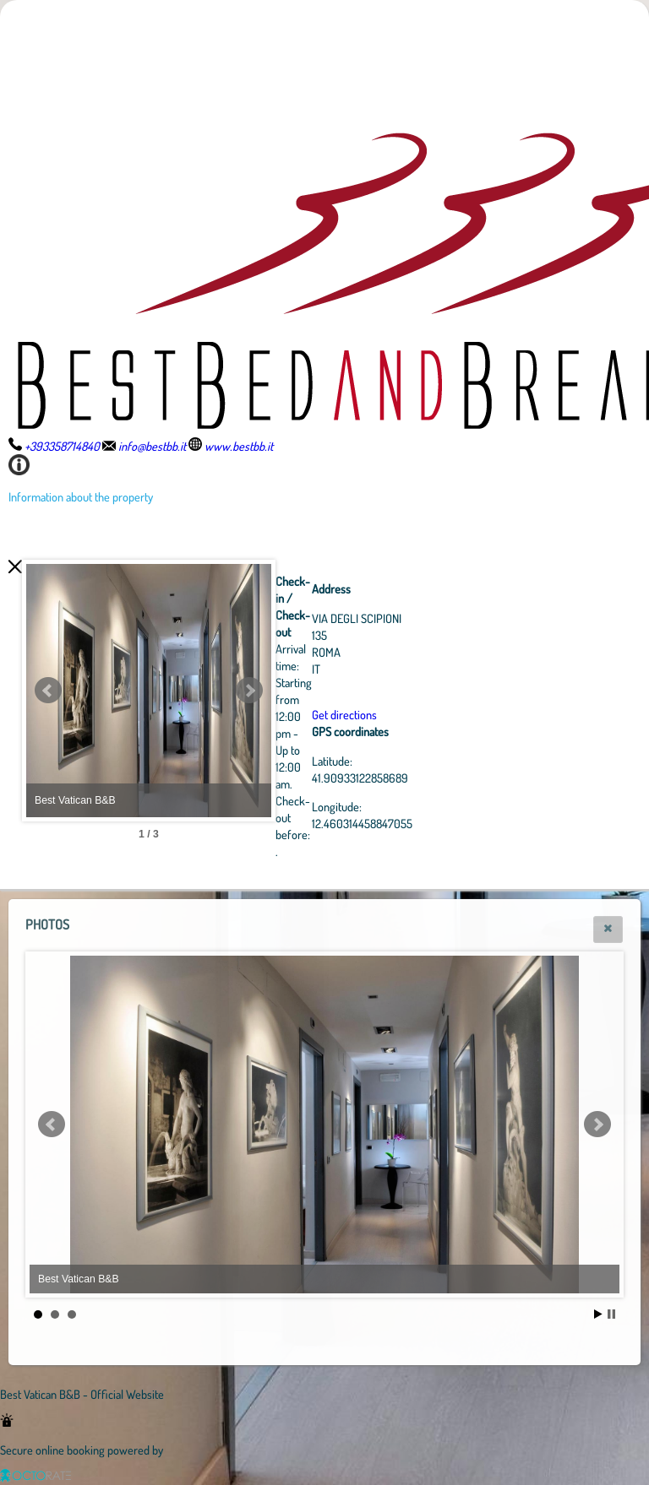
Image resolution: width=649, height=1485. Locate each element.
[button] (608, 929)
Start (598, 1314)
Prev (48, 690)
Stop (611, 1314)
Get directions (437, 714)
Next (342, 690)
